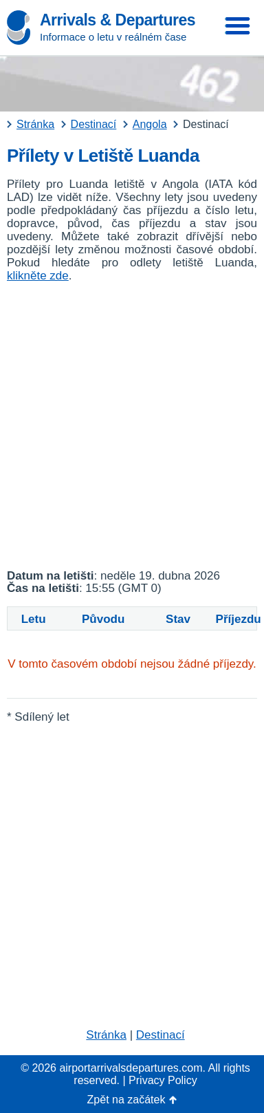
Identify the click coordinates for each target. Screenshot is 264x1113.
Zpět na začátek (126, 1099)
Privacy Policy (163, 1080)
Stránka (106, 1034)
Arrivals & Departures (117, 20)
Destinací (160, 1034)
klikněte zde (38, 275)
